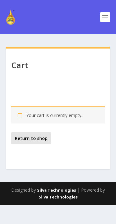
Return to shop (31, 138)
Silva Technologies (56, 190)
